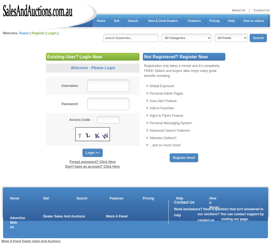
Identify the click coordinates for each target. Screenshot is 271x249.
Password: (69, 104)
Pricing (214, 20)
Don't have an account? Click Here (92, 166)
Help (231, 20)
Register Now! (184, 158)
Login (52, 33)
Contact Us (262, 10)
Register (38, 33)
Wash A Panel (117, 216)
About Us (239, 10)
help (177, 215)
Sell (117, 20)
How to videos (253, 20)
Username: (70, 86)
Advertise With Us (14, 222)
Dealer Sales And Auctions (64, 216)
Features (194, 20)
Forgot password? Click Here (92, 162)
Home (101, 20)
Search (133, 20)
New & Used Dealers (163, 20)
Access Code (79, 120)
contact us (206, 220)
